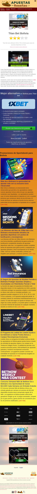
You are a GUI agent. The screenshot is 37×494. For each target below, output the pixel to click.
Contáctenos (10, 478)
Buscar (28, 478)
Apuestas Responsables (22, 478)
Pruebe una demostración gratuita (20, 128)
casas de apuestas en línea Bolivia (24, 84)
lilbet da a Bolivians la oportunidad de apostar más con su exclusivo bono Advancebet (15, 183)
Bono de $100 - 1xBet (21, 130)
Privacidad (15, 478)
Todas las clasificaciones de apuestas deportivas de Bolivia (19, 145)
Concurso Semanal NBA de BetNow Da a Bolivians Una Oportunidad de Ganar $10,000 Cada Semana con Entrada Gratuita (18, 384)
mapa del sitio (32, 478)
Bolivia (3, 8)
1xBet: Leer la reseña (19, 137)
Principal (8, 8)
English (21, 467)
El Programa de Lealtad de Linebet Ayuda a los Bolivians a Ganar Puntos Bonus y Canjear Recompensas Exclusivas (18, 335)
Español (13, 8)
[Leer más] (4, 204)
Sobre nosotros (5, 478)
